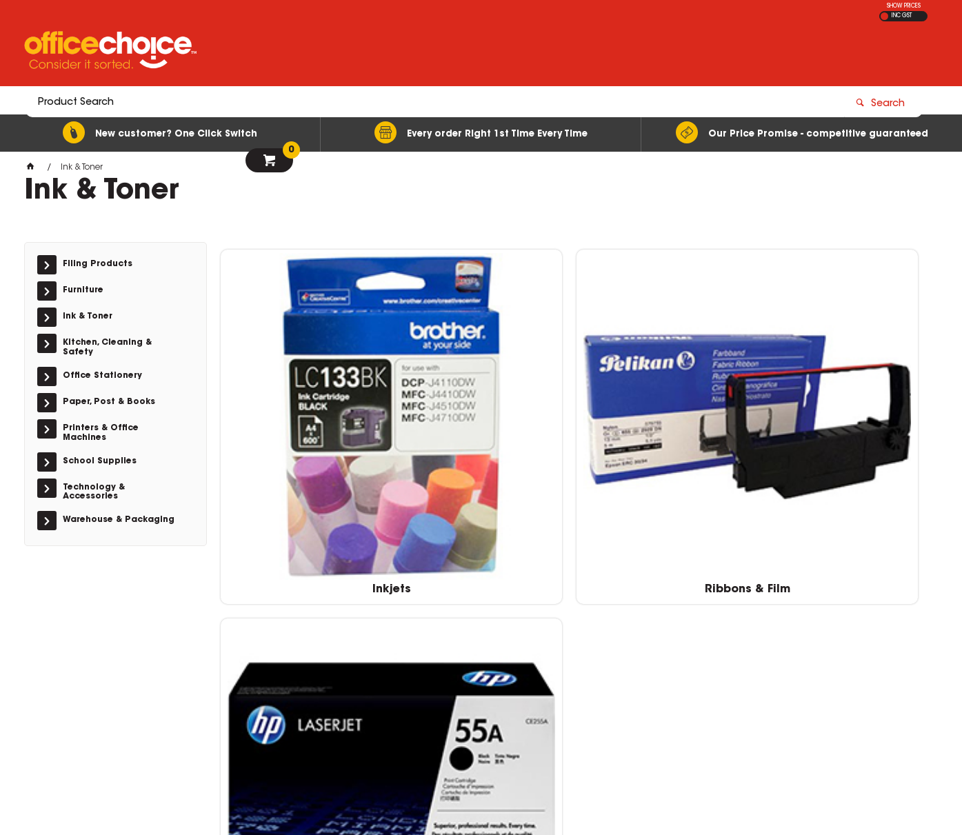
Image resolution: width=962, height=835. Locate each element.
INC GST (902, 16)
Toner (666, 427)
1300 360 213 (698, 607)
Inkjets (304, 427)
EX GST (884, 16)
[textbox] (400, 53)
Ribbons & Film (485, 427)
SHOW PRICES (904, 6)
